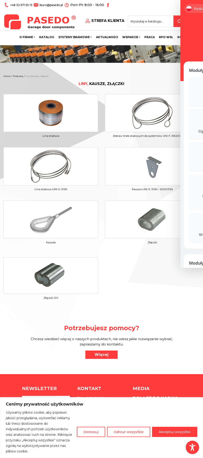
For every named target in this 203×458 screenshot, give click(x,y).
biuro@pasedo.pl (51, 5)
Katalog (46, 35)
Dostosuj (91, 432)
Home (7, 76)
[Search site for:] (155, 20)
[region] (101, 427)
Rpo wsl (166, 35)
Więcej (101, 354)
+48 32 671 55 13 (21, 5)
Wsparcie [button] (130, 35)
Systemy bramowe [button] (74, 35)
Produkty (18, 76)
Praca (149, 35)
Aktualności (107, 35)
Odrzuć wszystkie (128, 432)
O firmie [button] (26, 35)
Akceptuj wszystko (175, 432)
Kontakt (185, 35)
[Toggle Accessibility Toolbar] (192, 447)
